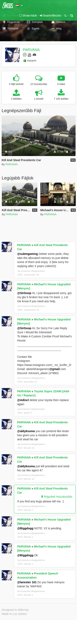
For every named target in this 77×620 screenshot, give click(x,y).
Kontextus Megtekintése (31, 271)
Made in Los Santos (14, 614)
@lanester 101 (27, 582)
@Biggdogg (25, 528)
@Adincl (23, 400)
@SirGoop (24, 293)
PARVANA (31, 50)
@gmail (54, 369)
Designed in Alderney (15, 609)
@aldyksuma (26, 431)
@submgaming (27, 253)
